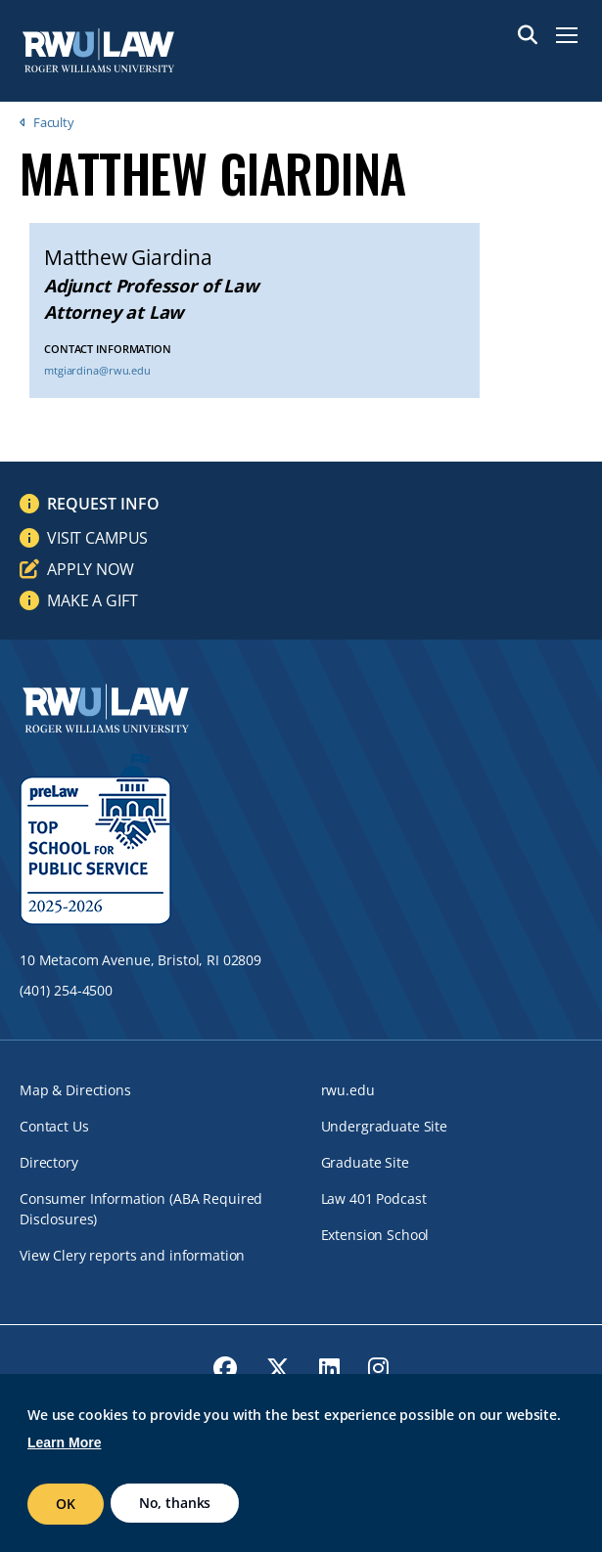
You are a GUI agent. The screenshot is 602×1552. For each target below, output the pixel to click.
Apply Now (90, 569)
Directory (49, 1162)
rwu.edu (348, 1090)
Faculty (53, 122)
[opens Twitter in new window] (278, 1368)
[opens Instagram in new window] (378, 1368)
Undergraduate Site (384, 1126)
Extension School (375, 1234)
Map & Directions (75, 1090)
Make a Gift (92, 600)
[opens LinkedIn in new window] (329, 1368)
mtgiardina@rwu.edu (97, 370)
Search (527, 35)
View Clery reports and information (132, 1255)
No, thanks (175, 1502)
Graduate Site (365, 1162)
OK (65, 1503)
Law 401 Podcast (374, 1198)
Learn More (64, 1442)
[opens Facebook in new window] (225, 1368)
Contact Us (54, 1126)
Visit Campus (97, 538)
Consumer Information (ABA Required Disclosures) (141, 1208)
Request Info (103, 503)
